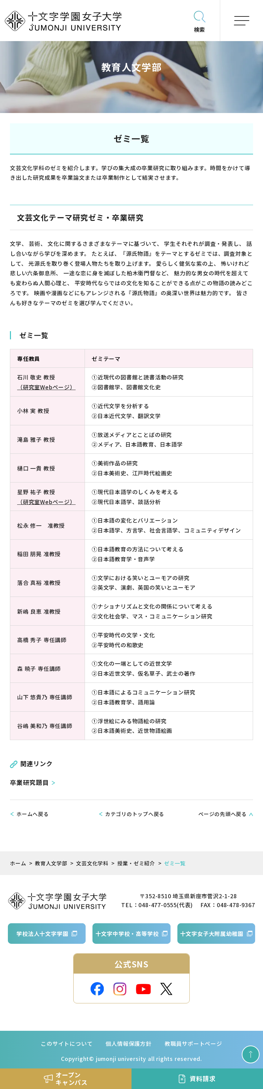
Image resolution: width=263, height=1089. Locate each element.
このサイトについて (66, 1043)
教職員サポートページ (193, 1043)
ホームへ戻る (32, 813)
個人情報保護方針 (128, 1043)
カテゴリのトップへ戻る (134, 813)
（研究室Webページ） (46, 387)
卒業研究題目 (29, 782)
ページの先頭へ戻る (222, 813)
